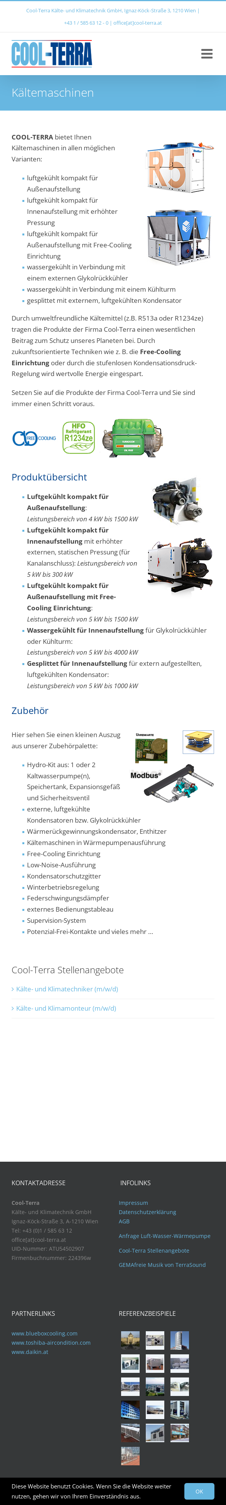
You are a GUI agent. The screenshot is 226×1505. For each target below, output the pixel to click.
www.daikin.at (30, 1352)
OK (199, 1491)
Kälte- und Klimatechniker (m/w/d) (67, 988)
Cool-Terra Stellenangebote (154, 1250)
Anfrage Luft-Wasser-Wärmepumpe (165, 1236)
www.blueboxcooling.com (45, 1333)
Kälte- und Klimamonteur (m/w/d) (66, 1008)
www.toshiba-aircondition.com (51, 1342)
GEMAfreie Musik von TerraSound (162, 1264)
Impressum (133, 1202)
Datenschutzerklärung (147, 1212)
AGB (124, 1221)
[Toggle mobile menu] (207, 53)
